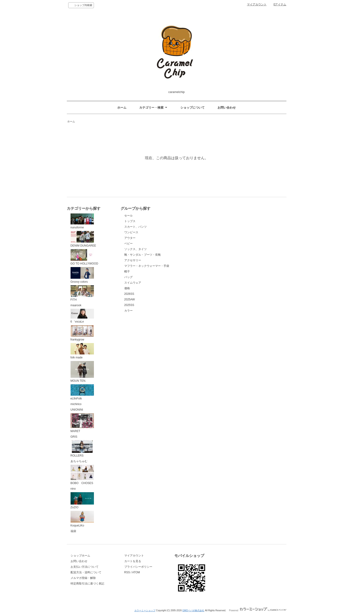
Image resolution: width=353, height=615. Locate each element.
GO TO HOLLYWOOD (84, 257)
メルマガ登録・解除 (83, 578)
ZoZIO (82, 500)
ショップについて (192, 107)
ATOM (136, 572)
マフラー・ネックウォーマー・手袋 (146, 266)
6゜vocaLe (82, 316)
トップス (129, 221)
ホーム (121, 107)
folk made (82, 351)
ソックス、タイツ (135, 249)
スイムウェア (132, 282)
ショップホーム (80, 555)
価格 (127, 288)
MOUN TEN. (82, 371)
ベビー (128, 243)
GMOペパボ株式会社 (193, 610)
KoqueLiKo (82, 519)
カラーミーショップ (144, 610)
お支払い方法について (85, 566)
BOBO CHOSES (82, 475)
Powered (257, 610)
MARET (82, 423)
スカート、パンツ (135, 226)
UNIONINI (77, 409)
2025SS (129, 305)
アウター (129, 238)
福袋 (73, 531)
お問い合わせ (227, 107)
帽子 (127, 271)
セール (128, 215)
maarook (76, 305)
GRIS (74, 436)
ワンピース (131, 232)
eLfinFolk (82, 392)
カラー (128, 310)
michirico (76, 404)
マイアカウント (257, 4)
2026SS (129, 293)
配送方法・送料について (86, 572)
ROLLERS (82, 448)
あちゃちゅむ (79, 461)
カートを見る (132, 561)
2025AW (129, 299)
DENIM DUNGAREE (83, 239)
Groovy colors (82, 275)
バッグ (128, 277)
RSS (127, 572)
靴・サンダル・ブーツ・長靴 (142, 254)
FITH (82, 293)
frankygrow (82, 333)
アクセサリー (132, 260)
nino (73, 488)
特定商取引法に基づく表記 (87, 583)
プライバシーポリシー (138, 566)
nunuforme (82, 221)
